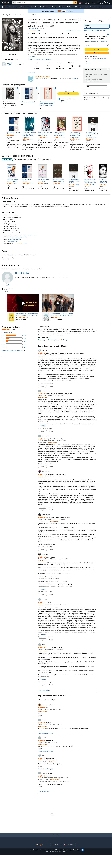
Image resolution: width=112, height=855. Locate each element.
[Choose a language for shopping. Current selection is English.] (55, 844)
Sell (76, 7)
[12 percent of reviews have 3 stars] (14, 341)
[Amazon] (6, 2)
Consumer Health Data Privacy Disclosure (57, 850)
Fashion (101, 7)
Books (36, 7)
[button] (3, 7)
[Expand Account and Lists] (95, 3)
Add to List (90, 87)
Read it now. (75, 78)
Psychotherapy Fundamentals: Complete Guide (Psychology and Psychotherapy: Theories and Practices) (62, 314)
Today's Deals (44, 7)
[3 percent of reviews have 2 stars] (14, 344)
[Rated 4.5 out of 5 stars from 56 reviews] (62, 317)
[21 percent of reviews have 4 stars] (14, 338)
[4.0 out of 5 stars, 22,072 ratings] (59, 137)
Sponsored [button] (5, 291)
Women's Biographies (15, 239)
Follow (19, 64)
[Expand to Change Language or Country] (61, 844)
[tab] (42, 340)
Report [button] (51, 386)
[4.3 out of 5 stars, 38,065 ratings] (27, 139)
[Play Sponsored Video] (23, 303)
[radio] (90, 21)
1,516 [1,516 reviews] (92, 185)
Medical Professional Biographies (17, 237)
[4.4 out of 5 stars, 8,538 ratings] (12, 135)
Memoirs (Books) (13, 241)
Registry (81, 7)
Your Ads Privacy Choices (75, 850)
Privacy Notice (43, 850)
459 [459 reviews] (15, 183)
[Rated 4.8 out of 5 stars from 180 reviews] (27, 317)
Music (86, 7)
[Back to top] (56, 837)
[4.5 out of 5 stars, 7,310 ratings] (91, 139)
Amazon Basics (21, 7)
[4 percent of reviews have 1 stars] (14, 347)
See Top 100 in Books (31, 235)
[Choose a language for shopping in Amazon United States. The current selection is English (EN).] (81, 3)
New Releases (53, 7)
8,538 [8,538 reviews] (31, 183)
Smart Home (93, 7)
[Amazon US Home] (39, 845)
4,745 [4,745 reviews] (46, 183)
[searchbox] (44, 2)
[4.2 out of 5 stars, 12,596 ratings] (75, 139)
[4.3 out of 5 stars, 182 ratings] (42, 137)
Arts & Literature (21, 15)
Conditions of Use (34, 850)
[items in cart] (107, 2)
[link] (29, 93)
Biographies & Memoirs (11, 15)
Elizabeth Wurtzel (34, 28)
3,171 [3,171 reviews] (62, 183)
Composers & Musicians (32, 15)
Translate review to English (45, 733)
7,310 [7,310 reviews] (77, 185)
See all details (31, 72)
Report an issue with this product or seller (40, 59)
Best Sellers (30, 7)
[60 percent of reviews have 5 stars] (14, 335)
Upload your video (8, 259)
